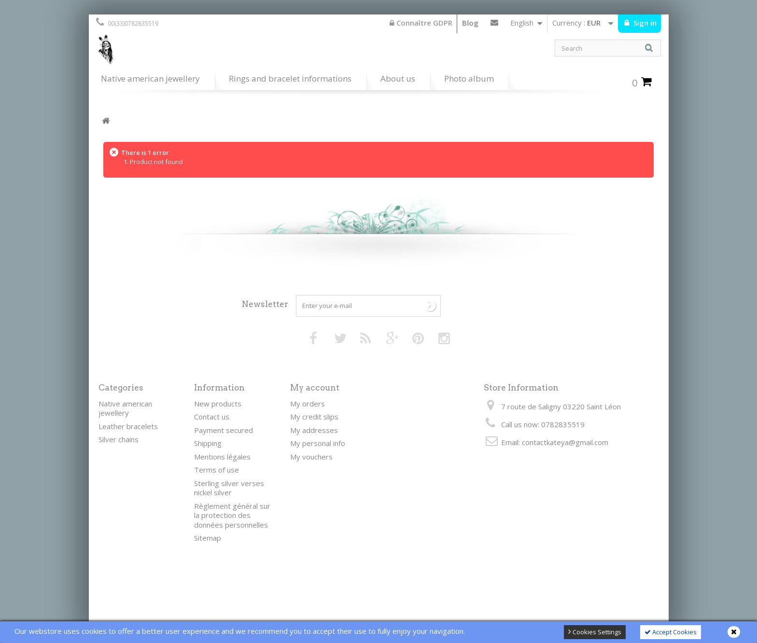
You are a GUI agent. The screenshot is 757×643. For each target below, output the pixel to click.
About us (397, 78)
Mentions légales (222, 456)
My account (314, 387)
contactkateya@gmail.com (565, 442)
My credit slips (314, 416)
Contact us (494, 24)
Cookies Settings (594, 632)
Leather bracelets (128, 426)
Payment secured (223, 430)
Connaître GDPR (421, 23)
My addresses (314, 430)
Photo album (469, 78)
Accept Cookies (671, 632)
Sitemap (207, 538)
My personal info (317, 443)
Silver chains (118, 439)
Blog (470, 23)
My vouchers (311, 456)
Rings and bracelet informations (290, 78)
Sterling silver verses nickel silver (229, 488)
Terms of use (216, 470)
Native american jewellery (150, 78)
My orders (307, 403)
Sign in (644, 23)
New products (217, 403)
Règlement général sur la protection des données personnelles (232, 515)
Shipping (208, 443)
